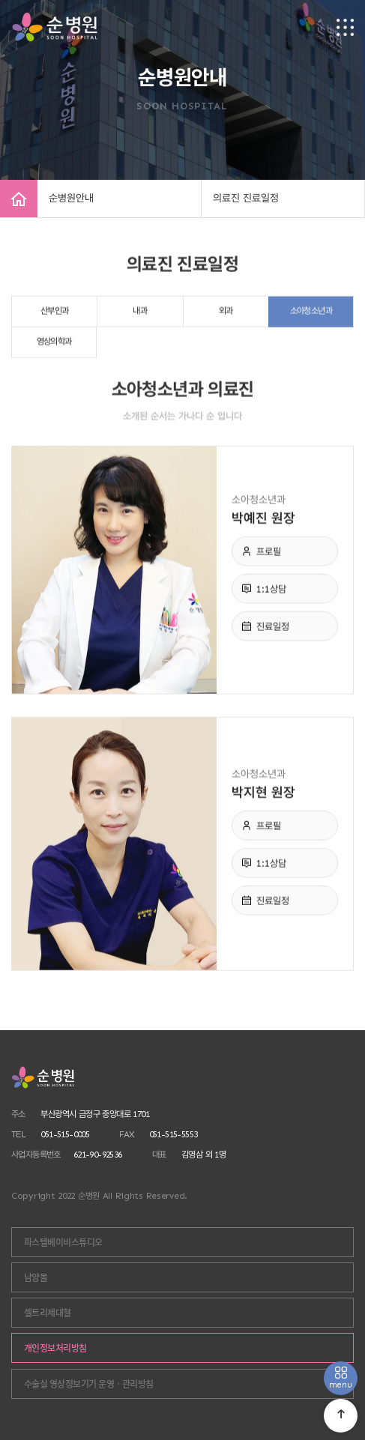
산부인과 (54, 314)
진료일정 (272, 630)
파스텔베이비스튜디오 (63, 1242)
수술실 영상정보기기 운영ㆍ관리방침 (89, 1384)
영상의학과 (54, 345)
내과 (140, 314)
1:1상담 (271, 593)
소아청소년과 (311, 314)
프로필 (268, 555)
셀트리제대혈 (47, 1312)
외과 (226, 314)
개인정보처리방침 (55, 1348)
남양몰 (35, 1277)
